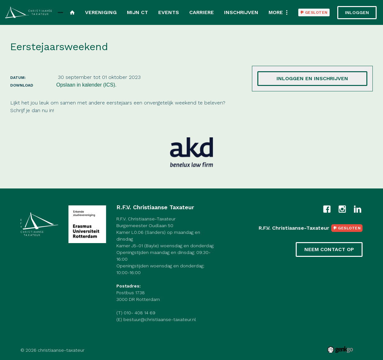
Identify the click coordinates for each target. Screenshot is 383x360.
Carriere (201, 12)
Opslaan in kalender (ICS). (86, 85)
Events (168, 12)
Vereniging (101, 12)
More (276, 12)
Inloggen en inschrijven (312, 78)
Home (72, 12)
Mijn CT (137, 12)
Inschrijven (241, 12)
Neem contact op (329, 249)
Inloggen (357, 12)
